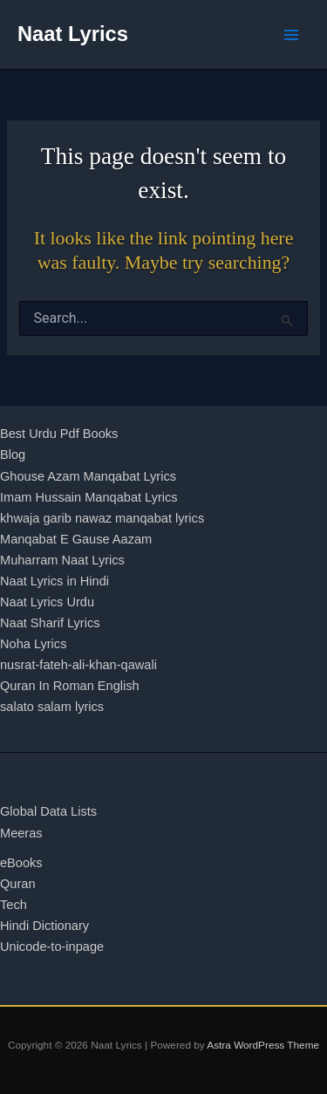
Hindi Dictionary (44, 926)
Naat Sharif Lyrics (50, 623)
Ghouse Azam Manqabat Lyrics (88, 476)
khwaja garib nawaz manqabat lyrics (102, 518)
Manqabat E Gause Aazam (76, 539)
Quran (18, 884)
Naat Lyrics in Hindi (54, 581)
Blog (12, 455)
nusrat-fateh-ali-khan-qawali (78, 665)
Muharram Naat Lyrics (62, 560)
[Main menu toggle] (291, 35)
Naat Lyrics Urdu (47, 602)
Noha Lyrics (33, 644)
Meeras (21, 833)
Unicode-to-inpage (52, 947)
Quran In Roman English (70, 686)
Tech (13, 905)
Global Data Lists (48, 811)
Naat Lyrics (72, 34)
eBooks (21, 863)
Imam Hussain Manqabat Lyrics (89, 497)
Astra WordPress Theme (263, 1045)
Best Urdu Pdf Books (59, 434)
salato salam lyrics (52, 707)
